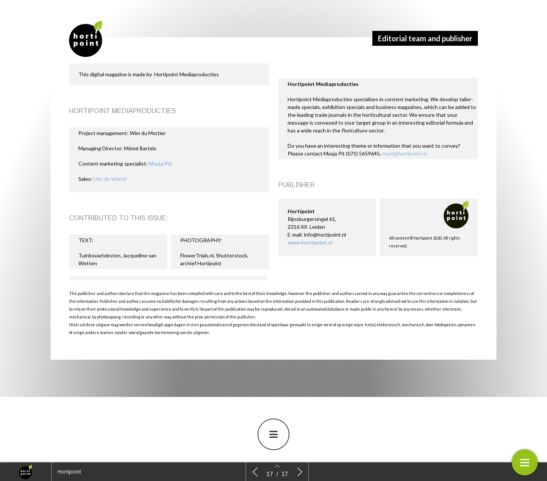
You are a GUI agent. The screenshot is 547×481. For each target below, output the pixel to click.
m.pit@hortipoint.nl (404, 154)
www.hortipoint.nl (310, 243)
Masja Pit (160, 164)
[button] (273, 435)
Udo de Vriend (109, 179)
